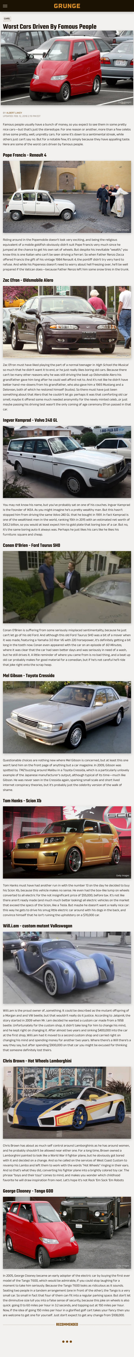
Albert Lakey (14, 112)
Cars (7, 18)
